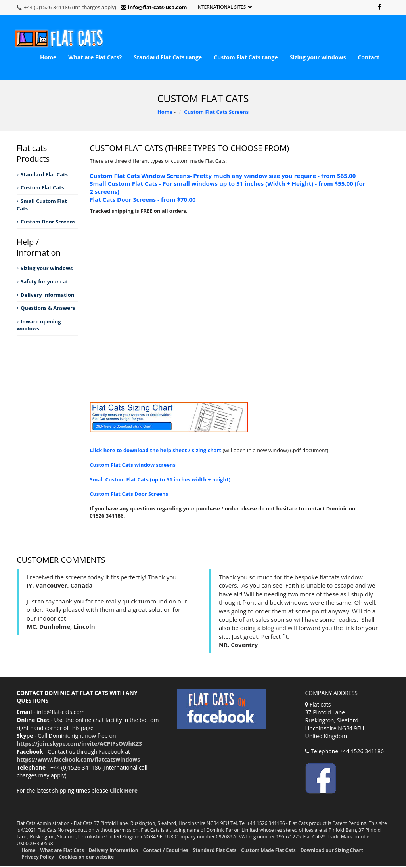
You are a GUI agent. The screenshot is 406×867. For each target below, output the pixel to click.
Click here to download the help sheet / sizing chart (156, 451)
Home (48, 57)
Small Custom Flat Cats (42, 205)
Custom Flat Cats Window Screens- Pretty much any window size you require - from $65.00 (223, 176)
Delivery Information (113, 851)
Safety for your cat (42, 282)
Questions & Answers (46, 308)
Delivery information (45, 295)
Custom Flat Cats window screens (133, 465)
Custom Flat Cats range (246, 57)
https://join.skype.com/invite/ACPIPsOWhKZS (79, 744)
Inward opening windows (39, 325)
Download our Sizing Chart (332, 851)
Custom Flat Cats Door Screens (129, 494)
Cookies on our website (86, 857)
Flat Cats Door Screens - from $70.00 (142, 200)
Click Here (123, 790)
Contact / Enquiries (165, 851)
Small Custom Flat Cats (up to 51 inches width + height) (160, 479)
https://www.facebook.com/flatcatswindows (78, 760)
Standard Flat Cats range (168, 57)
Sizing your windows (318, 57)
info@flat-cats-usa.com (154, 7)
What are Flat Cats (62, 851)
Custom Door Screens (46, 222)
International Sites (224, 7)
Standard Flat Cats (42, 174)
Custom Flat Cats (40, 188)
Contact (368, 57)
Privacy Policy (37, 857)
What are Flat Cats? (95, 57)
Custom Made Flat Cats (268, 851)
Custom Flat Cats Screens (216, 112)
